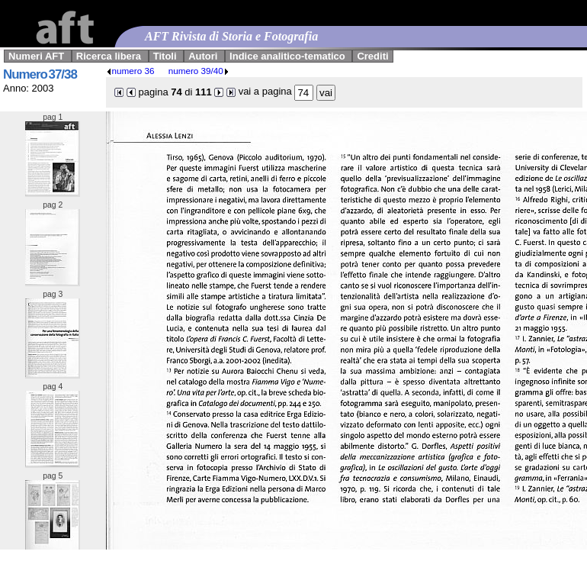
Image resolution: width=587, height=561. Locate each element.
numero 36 (130, 71)
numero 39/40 (198, 71)
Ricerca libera (108, 56)
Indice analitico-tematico (287, 56)
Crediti (372, 56)
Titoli (165, 56)
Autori (202, 56)
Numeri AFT (36, 56)
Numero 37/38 (40, 74)
